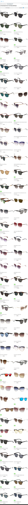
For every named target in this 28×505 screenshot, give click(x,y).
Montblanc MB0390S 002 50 (4, 501)
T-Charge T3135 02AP (16, 59)
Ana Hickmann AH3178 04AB (17, 258)
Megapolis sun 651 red (3, 136)
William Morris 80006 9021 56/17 (4, 46)
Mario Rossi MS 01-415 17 (3, 314)
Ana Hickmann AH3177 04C (17, 381)
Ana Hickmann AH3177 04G (17, 314)
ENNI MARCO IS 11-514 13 (3, 272)
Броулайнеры (9, 3)
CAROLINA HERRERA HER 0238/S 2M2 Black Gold (20, 136)
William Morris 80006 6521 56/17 (4, 217)
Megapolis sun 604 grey (3, 164)
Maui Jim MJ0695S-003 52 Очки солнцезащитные (6, 461)
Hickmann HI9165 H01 (17, 327)
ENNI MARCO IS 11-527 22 (17, 272)
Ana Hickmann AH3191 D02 (17, 341)
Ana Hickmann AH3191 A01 (3, 327)
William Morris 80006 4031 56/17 (18, 231)
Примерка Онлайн (0, 11)
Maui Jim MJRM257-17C (3, 381)
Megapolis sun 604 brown (3, 178)
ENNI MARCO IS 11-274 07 (3, 258)
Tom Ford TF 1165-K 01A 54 (17, 461)
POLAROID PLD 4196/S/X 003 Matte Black (19, 488)
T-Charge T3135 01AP (3, 59)
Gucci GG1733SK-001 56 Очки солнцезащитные (20, 46)
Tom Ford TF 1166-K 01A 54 (3, 87)
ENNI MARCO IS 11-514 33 (3, 245)
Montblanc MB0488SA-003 (17, 501)
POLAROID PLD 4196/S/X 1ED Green (5, 488)
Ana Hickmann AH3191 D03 (3, 354)
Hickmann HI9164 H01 (3, 341)
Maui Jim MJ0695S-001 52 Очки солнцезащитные (20, 448)
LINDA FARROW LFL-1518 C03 (4, 448)
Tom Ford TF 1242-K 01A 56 (17, 87)
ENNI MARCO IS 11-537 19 (17, 245)
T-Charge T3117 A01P (16, 217)
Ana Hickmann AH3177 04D (17, 149)
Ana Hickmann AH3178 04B (17, 354)
